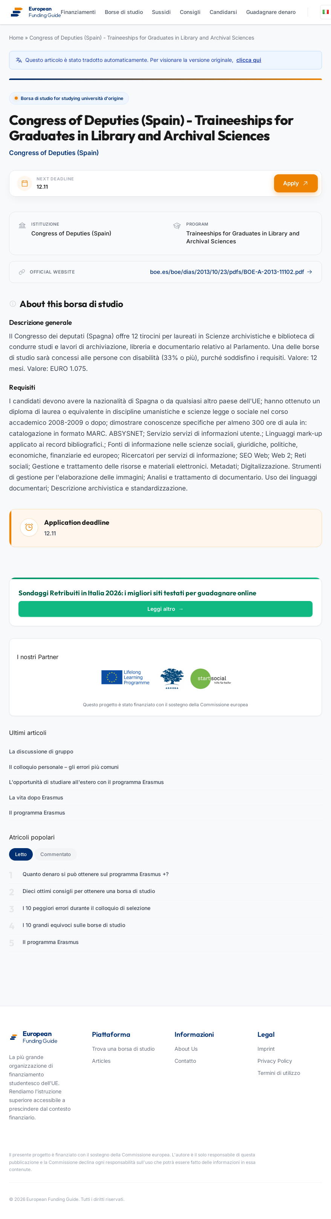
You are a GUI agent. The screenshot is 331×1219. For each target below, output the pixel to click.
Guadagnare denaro (271, 12)
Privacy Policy (274, 1061)
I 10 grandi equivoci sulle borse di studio (74, 925)
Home (16, 37)
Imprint (266, 1048)
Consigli (190, 12)
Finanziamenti (78, 12)
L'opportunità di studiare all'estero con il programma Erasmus (86, 782)
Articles (101, 1061)
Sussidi (161, 12)
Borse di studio (124, 12)
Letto (24, 853)
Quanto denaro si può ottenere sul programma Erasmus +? (96, 874)
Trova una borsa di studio (123, 1048)
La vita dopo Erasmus (36, 797)
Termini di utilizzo (278, 1073)
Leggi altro (165, 609)
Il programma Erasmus (37, 812)
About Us (186, 1048)
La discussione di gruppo (41, 751)
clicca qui (248, 60)
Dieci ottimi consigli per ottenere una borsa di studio (89, 891)
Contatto (185, 1061)
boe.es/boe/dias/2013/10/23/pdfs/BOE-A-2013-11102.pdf (231, 271)
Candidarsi (223, 12)
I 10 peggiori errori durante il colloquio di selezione (86, 908)
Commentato (55, 854)
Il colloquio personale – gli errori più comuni (64, 767)
